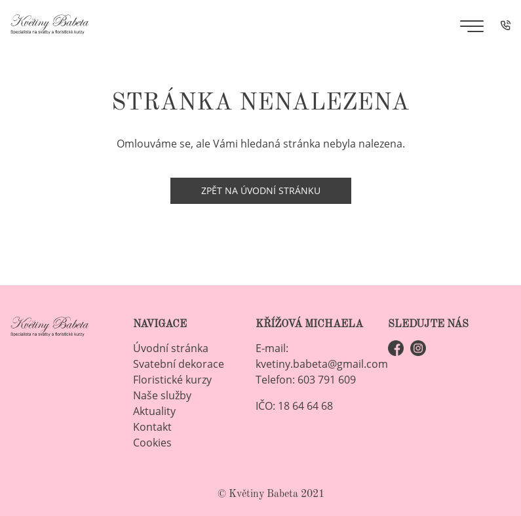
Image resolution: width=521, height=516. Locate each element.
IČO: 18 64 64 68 (294, 406)
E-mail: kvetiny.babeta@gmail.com (322, 356)
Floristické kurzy (172, 379)
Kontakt (152, 427)
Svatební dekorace (178, 364)
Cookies (152, 442)
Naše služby (162, 395)
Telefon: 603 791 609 (306, 379)
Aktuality (154, 411)
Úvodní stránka (170, 348)
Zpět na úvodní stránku (260, 190)
